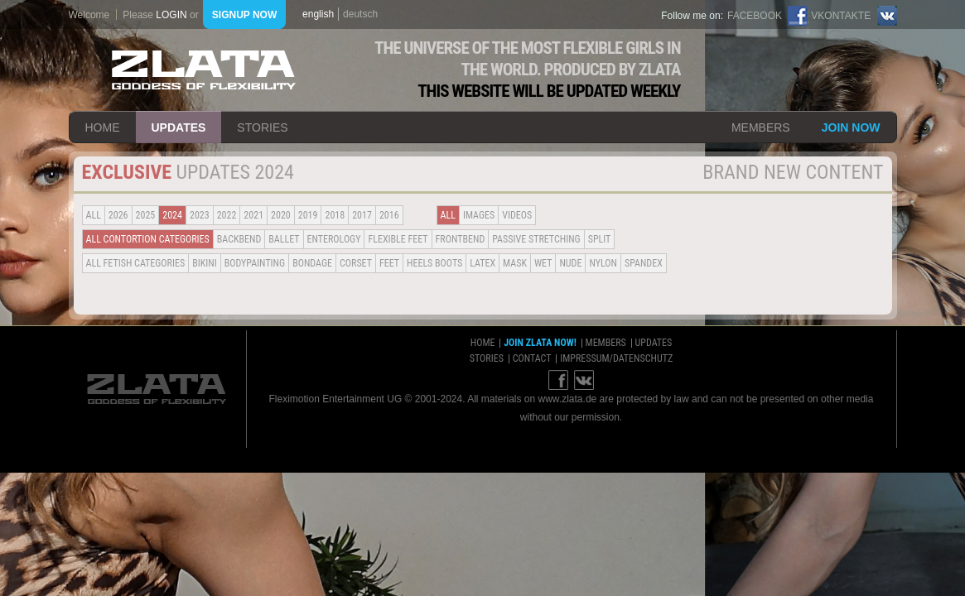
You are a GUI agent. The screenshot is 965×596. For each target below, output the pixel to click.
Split (599, 239)
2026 (118, 215)
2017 (362, 215)
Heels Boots (434, 263)
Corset (356, 263)
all (93, 215)
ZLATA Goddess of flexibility (204, 69)
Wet (543, 263)
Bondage (312, 263)
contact (532, 358)
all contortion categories (148, 239)
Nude (570, 263)
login (171, 15)
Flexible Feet (397, 239)
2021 (253, 215)
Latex (482, 263)
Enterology (334, 239)
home (102, 127)
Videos (517, 215)
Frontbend (460, 239)
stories (262, 127)
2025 (146, 215)
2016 (389, 215)
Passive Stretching (536, 239)
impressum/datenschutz (616, 358)
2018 (335, 215)
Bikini (204, 263)
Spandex (644, 263)
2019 (308, 215)
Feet (389, 263)
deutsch (360, 14)
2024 (172, 215)
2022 (227, 215)
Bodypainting (254, 263)
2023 (200, 215)
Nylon (603, 263)
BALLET (283, 239)
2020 (281, 215)
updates (179, 127)
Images (479, 215)
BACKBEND (239, 239)
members (760, 127)
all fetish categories (136, 263)
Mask (515, 263)
